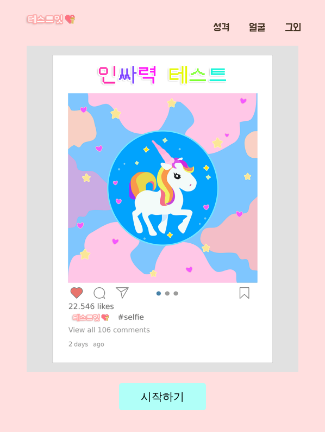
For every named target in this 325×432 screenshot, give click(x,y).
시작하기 (162, 397)
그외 (293, 27)
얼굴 (257, 27)
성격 (221, 27)
